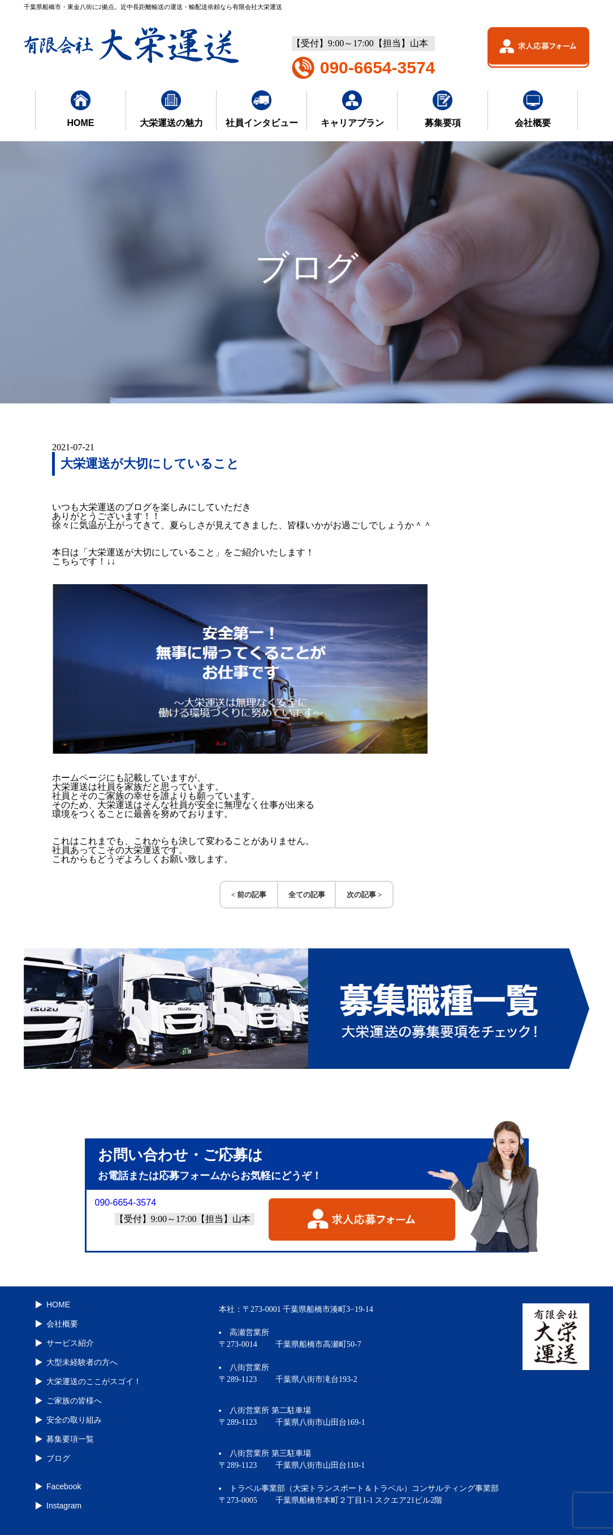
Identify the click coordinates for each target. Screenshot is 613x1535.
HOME (80, 109)
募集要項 (443, 109)
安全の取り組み (74, 1419)
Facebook (63, 1486)
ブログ (58, 1458)
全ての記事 (306, 894)
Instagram (63, 1505)
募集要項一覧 (70, 1438)
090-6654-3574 (377, 67)
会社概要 (533, 109)
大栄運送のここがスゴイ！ (93, 1381)
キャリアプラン (352, 109)
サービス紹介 (70, 1342)
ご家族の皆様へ (74, 1400)
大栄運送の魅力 (171, 109)
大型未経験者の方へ (82, 1362)
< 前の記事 (249, 894)
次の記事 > (364, 894)
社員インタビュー (262, 109)
